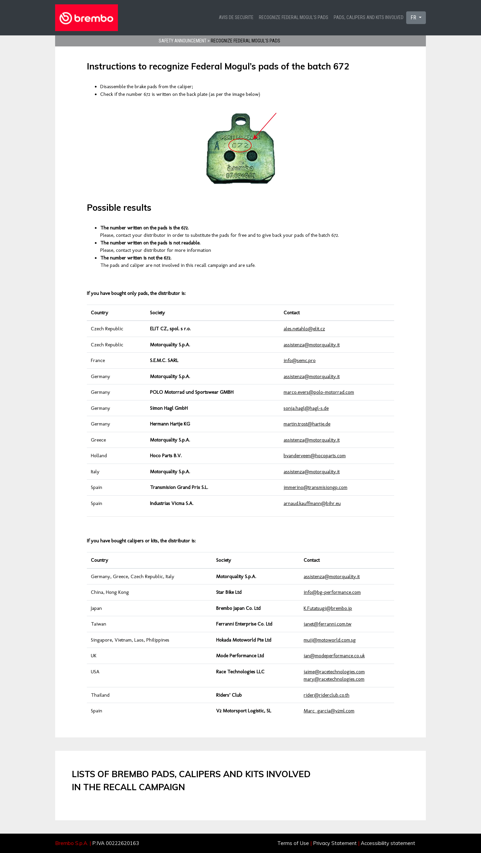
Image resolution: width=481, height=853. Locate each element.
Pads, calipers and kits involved (369, 17)
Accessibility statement (388, 843)
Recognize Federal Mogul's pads (293, 17)
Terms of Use (293, 843)
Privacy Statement (335, 843)
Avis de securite (236, 17)
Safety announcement (182, 40)
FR (414, 17)
